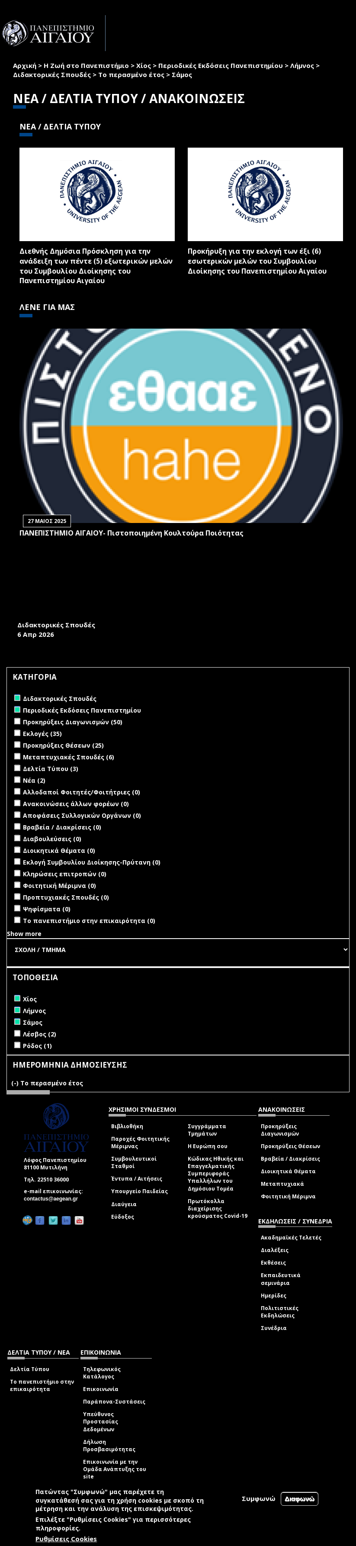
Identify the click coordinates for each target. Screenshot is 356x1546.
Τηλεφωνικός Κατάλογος (102, 1372)
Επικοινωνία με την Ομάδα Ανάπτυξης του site (114, 1469)
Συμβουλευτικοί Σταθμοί (134, 1162)
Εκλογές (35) (42, 733)
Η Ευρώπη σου (208, 1146)
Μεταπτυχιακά (282, 1184)
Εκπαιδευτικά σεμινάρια (281, 1279)
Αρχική (24, 65)
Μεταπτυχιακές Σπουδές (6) (68, 757)
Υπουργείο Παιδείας (139, 1191)
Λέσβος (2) (39, 1034)
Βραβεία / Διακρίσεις (290, 1158)
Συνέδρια (274, 1328)
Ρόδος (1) (37, 1046)
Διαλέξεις (275, 1250)
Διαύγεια (124, 1204)
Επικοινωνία (101, 1389)
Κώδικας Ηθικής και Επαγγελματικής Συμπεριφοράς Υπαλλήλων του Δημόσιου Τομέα (216, 1173)
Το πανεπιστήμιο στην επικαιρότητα (42, 1385)
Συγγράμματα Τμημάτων (207, 1130)
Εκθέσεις (273, 1262)
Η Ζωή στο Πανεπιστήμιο (86, 65)
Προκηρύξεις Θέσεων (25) (63, 745)
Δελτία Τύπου (29, 1369)
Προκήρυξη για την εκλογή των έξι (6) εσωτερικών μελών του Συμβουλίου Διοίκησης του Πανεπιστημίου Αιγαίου (257, 261)
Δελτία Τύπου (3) (50, 769)
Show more (24, 934)
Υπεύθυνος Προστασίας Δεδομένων (100, 1421)
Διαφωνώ (299, 1498)
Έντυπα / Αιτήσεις (136, 1178)
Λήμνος (302, 65)
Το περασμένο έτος (131, 74)
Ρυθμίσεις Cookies (66, 1538)
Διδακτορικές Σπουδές (52, 74)
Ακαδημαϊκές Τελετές (291, 1237)
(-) (15, 1083)
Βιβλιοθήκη (127, 1126)
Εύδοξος (122, 1216)
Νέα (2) (34, 780)
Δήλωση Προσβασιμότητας (109, 1445)
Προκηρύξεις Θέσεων (290, 1146)
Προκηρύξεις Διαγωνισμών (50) (72, 722)
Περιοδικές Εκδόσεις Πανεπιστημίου (220, 65)
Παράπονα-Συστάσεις (114, 1401)
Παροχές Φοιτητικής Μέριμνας (140, 1142)
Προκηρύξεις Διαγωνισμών (280, 1130)
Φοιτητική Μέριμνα (288, 1196)
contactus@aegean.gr (53, 1199)
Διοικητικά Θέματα (288, 1171)
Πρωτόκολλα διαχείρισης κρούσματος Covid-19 (217, 1208)
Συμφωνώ (259, 1498)
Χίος (143, 65)
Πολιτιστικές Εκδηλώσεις (279, 1311)
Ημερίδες (273, 1295)
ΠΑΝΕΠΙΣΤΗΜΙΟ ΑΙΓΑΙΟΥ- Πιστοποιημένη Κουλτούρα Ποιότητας (131, 533)
